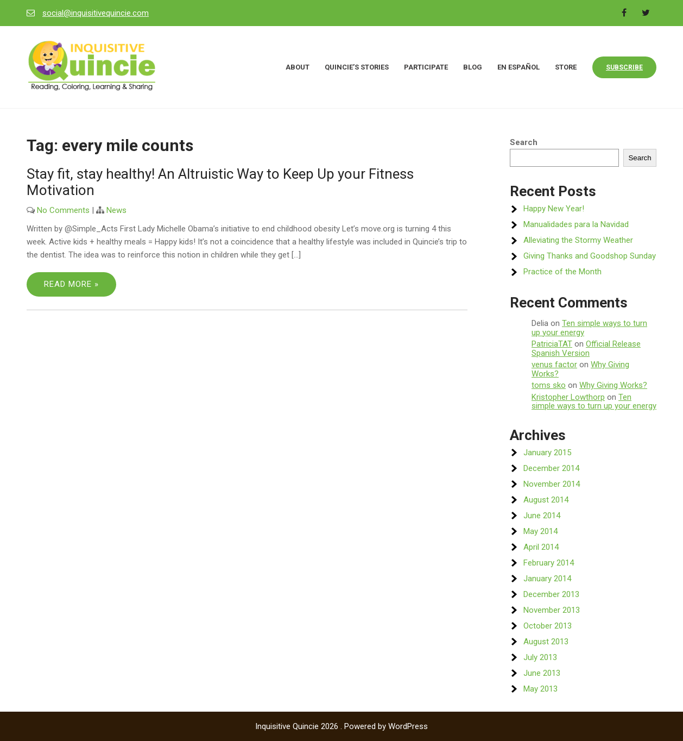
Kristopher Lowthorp (568, 397)
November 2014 (551, 484)
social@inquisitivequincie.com (95, 13)
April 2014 (541, 547)
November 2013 (551, 610)
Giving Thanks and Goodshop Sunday (589, 256)
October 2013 (547, 626)
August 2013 (545, 641)
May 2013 (540, 689)
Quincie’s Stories (357, 67)
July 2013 (540, 657)
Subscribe (624, 67)
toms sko (549, 385)
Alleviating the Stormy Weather (578, 240)
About (297, 67)
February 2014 (548, 563)
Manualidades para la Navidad (576, 224)
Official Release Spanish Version (586, 348)
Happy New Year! (553, 208)
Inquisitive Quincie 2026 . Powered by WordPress (341, 726)
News (116, 210)
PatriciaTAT (552, 344)
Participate (426, 67)
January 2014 (547, 578)
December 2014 (551, 468)
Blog (472, 67)
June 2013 (541, 673)
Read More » (71, 284)
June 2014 (541, 515)
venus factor (554, 364)
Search (523, 142)
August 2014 (545, 500)
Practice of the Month (562, 272)
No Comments (63, 210)
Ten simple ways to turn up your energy (589, 327)
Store (566, 67)
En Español (518, 67)
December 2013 (551, 594)
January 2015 (547, 452)
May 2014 (540, 531)
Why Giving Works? (613, 385)
